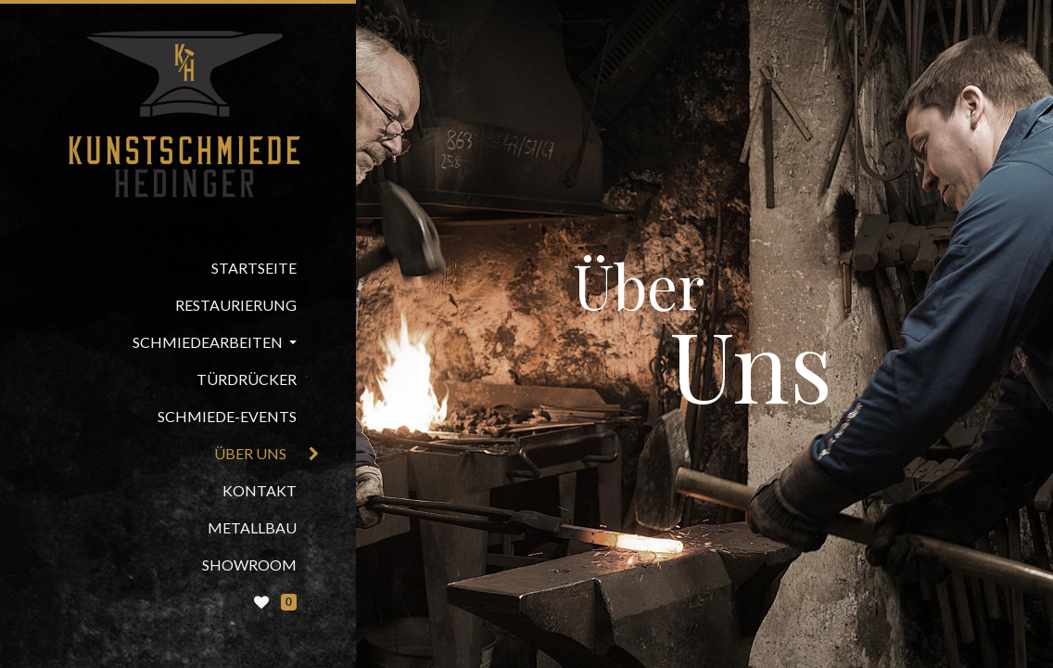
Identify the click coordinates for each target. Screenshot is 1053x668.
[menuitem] (178, 268)
